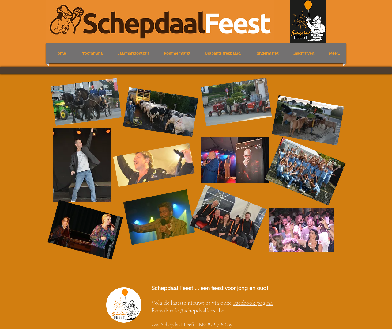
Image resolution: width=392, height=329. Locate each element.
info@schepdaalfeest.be (197, 310)
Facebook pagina (253, 303)
